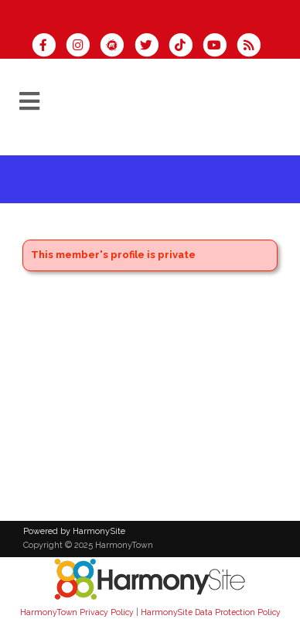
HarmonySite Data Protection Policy (211, 612)
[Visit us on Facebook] (49, 47)
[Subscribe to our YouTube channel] (220, 47)
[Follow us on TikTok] (186, 47)
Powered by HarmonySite (74, 531)
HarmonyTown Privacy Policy (77, 612)
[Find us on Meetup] (117, 47)
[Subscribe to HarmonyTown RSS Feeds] (252, 47)
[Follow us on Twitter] (151, 47)
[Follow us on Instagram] (83, 47)
